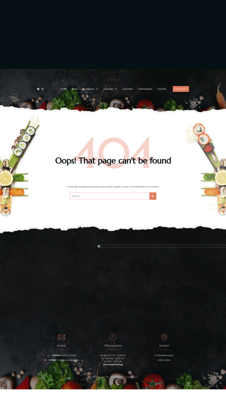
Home (63, 89)
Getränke (110, 89)
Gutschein (127, 89)
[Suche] (152, 196)
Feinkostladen (145, 89)
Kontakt (162, 89)
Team (75, 89)
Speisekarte (90, 89)
